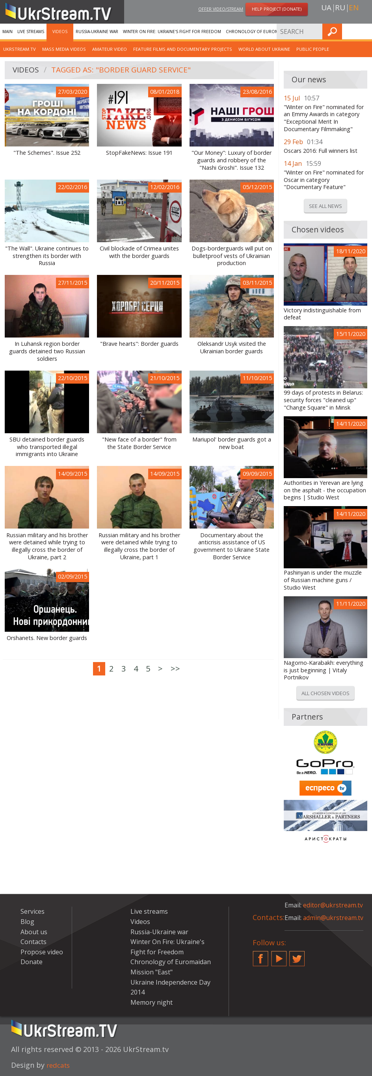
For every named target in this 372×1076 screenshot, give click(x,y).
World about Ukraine (264, 49)
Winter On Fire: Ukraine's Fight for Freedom (172, 31)
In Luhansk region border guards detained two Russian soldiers (47, 351)
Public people (312, 49)
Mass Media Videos (64, 49)
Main (7, 31)
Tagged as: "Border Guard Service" (124, 70)
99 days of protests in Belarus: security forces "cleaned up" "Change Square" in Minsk (323, 400)
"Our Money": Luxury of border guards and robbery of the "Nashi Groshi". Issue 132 (232, 160)
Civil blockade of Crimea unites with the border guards (139, 252)
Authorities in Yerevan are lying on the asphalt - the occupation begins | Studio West (325, 490)
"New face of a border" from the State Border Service (139, 443)
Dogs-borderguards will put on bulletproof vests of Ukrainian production (232, 256)
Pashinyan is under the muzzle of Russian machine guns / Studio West (323, 580)
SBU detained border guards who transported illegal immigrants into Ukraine (46, 447)
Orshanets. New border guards (47, 638)
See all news (325, 206)
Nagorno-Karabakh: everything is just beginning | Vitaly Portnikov (323, 670)
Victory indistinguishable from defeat (322, 314)
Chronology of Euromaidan (258, 31)
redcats (59, 1065)
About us (33, 932)
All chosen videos (325, 693)
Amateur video (109, 49)
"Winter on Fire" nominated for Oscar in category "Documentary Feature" (324, 180)
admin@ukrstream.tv (334, 917)
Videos (59, 31)
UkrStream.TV (19, 49)
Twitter (297, 955)
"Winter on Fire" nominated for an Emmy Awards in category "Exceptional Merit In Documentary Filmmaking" (324, 118)
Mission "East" (151, 972)
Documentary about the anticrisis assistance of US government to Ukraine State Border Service (231, 546)
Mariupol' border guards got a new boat (231, 443)
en (354, 8)
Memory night (151, 1002)
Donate (31, 961)
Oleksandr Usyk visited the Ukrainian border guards (231, 347)
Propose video (41, 952)
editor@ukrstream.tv (333, 905)
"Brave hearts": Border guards (139, 343)
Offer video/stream (220, 9)
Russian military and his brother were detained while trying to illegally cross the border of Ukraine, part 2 (47, 546)
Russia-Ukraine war (97, 31)
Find (363, 31)
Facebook (260, 955)
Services (305, 31)
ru (340, 8)
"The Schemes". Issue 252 (46, 152)
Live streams (30, 31)
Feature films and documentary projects (182, 49)
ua (326, 8)
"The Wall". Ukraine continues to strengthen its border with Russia (47, 256)
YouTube (279, 955)
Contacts (33, 941)
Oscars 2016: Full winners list (320, 150)
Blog (27, 921)
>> (175, 668)
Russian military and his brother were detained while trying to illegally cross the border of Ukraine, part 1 (139, 546)
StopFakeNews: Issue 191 (139, 152)
